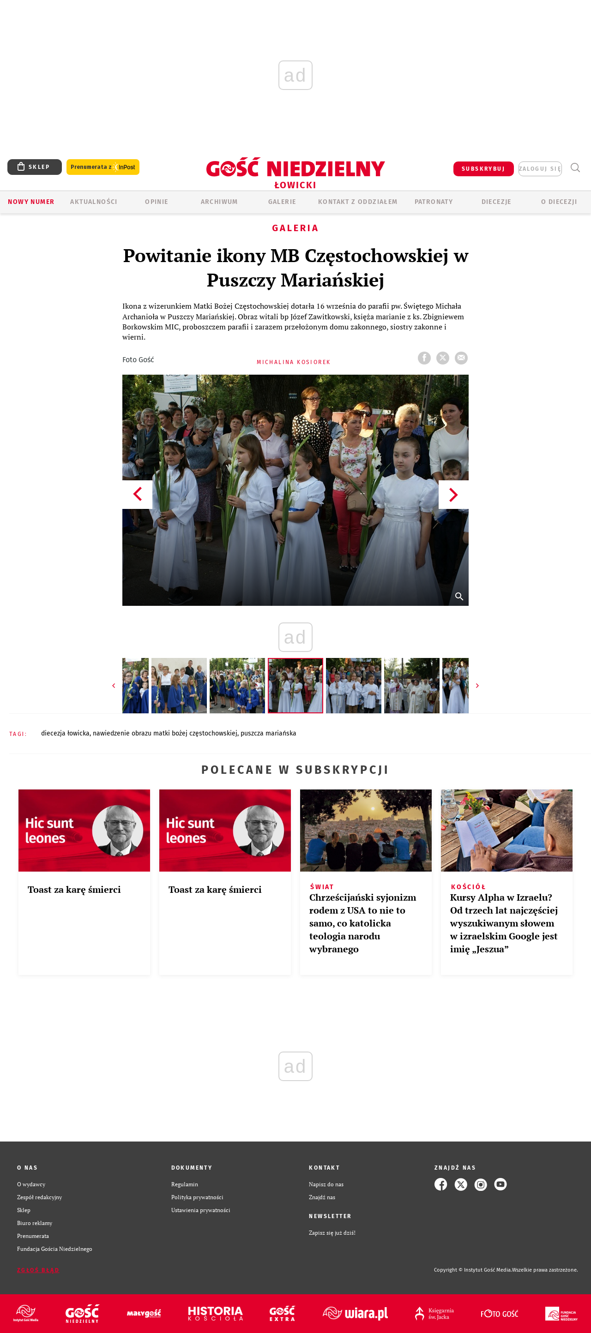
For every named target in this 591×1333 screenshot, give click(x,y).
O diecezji (559, 202)
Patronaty (434, 202)
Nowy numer (31, 202)
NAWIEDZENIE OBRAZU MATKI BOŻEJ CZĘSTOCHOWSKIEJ (165, 733)
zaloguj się (540, 169)
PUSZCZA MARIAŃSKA (268, 733)
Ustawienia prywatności (200, 1210)
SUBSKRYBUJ (483, 169)
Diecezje (497, 202)
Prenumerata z (103, 167)
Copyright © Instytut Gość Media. (473, 1270)
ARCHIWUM (219, 202)
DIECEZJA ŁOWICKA (65, 733)
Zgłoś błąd (38, 1270)
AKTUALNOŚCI (93, 202)
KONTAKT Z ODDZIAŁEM (358, 202)
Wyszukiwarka (575, 167)
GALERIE (282, 202)
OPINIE (156, 202)
